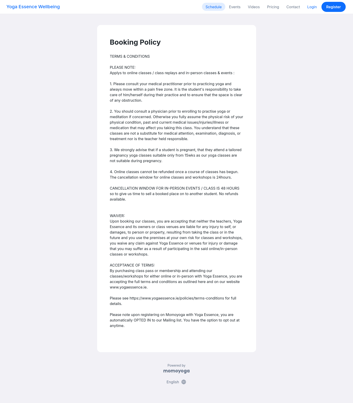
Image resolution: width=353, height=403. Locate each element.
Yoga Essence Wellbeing (33, 6)
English (176, 382)
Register (333, 7)
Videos (254, 7)
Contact (293, 7)
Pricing (273, 7)
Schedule (214, 7)
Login (312, 7)
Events (235, 7)
